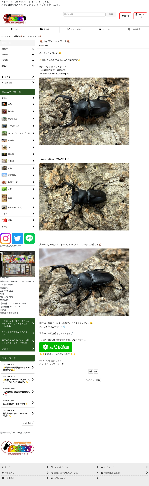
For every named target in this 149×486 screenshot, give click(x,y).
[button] (104, 30)
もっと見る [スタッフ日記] (28, 423)
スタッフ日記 (93, 380)
